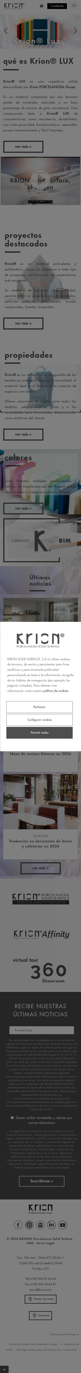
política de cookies (55, 691)
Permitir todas (39, 732)
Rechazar (39, 706)
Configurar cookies (39, 719)
